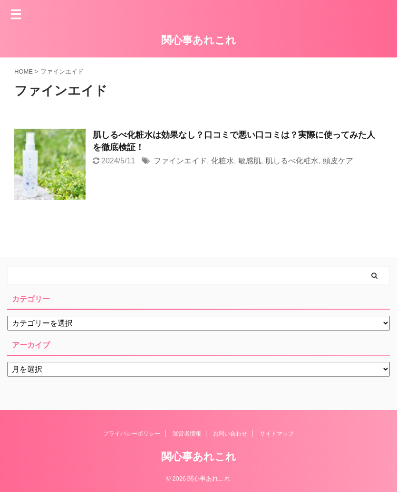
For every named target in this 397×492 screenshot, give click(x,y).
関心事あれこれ (198, 40)
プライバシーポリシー (131, 433)
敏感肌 (249, 161)
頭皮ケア (338, 161)
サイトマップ (277, 433)
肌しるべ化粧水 (292, 161)
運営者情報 (187, 433)
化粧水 (222, 161)
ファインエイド (180, 161)
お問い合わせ (230, 433)
